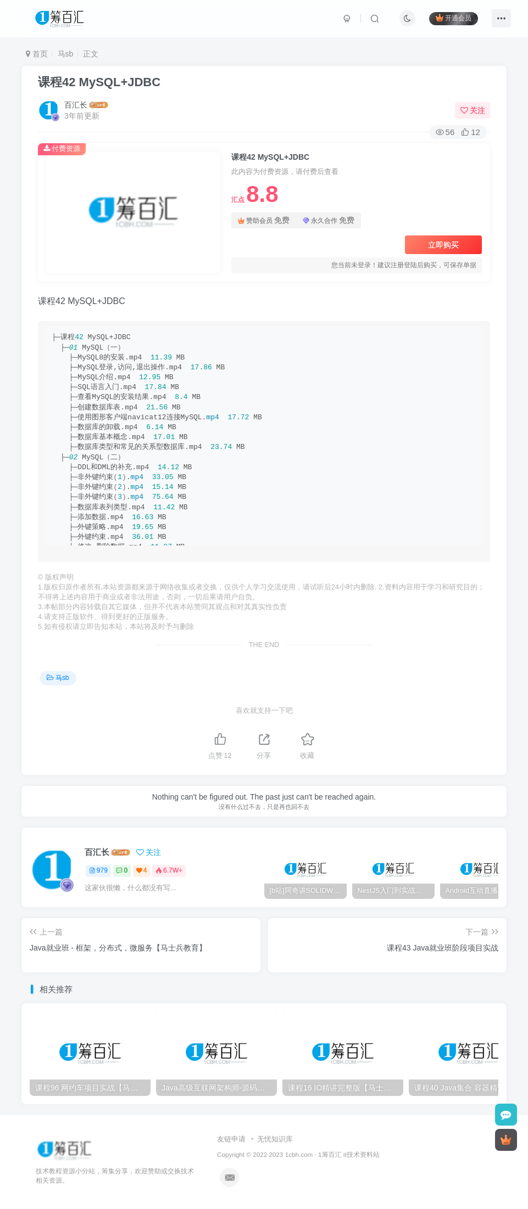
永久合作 (328, 220)
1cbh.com (299, 1154)
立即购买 (443, 244)
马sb (66, 53)
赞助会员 (264, 220)
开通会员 (453, 18)
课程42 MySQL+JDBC (99, 82)
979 (98, 870)
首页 (37, 53)
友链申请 (231, 1139)
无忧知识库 (275, 1139)
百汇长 (75, 104)
